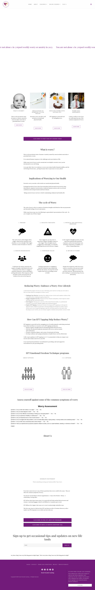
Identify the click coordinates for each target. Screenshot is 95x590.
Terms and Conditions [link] (45, 573)
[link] (6, 4)
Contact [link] (34, 573)
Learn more (19, 125)
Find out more (28, 389)
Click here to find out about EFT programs (48, 520)
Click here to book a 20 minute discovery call (47, 524)
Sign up (67, 545)
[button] (43, 4)
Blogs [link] (28, 573)
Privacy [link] (55, 573)
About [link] (36, 4)
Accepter (80, 585)
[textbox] (42, 545)
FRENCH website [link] (63, 573)
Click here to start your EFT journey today (47, 138)
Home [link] (30, 4)
